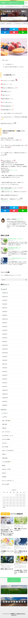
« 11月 (3, 507)
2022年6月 (4, 326)
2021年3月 (4, 379)
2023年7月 (4, 307)
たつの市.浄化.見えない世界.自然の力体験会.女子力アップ (20, 567)
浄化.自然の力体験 (19, 526)
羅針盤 (3, 465)
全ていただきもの (6, 431)
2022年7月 (4, 322)
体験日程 (4, 428)
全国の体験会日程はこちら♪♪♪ (8, 189)
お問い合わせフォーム (7, 200)
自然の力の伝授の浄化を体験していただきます (13, 67)
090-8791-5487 (13, 170)
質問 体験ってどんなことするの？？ (20, 529)
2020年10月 (5, 397)
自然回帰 (4, 476)
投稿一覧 (19, 219)
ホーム (2, 6)
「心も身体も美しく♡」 (9, 64)
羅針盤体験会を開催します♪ (14, 247)
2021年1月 (4, 386)
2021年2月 (4, 382)
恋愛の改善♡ (5, 458)
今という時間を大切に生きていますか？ (17, 258)
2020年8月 (4, 405)
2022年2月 (4, 337)
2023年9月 (4, 300)
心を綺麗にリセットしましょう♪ (7, 551)
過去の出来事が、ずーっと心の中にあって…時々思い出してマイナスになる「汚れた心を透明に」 (7, 532)
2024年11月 (5, 292)
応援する (4, 454)
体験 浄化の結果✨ (6, 420)
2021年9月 (4, 356)
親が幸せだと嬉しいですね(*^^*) (15, 238)
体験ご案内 (11, 17)
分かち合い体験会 (6, 439)
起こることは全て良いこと (8, 480)
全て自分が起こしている (7, 435)
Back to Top (14, 580)
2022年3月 (4, 334)
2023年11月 (5, 296)
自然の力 (4, 473)
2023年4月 (4, 315)
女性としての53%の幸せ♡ (8, 450)
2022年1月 (4, 341)
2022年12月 (5, 319)
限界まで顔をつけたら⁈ (7, 569)
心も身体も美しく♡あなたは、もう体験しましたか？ (20, 572)
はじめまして (5, 413)
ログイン (13, 275)
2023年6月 (4, 311)
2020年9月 (4, 401)
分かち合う (4, 443)
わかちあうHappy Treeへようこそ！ (13, 6)
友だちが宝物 (5, 446)
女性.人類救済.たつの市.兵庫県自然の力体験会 (12, 19)
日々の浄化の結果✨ (6, 461)
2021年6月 (4, 367)
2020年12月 (5, 390)
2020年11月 (5, 394)
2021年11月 (5, 349)
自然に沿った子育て (6, 469)
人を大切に (4, 416)
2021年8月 (4, 360)
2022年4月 (4, 330)
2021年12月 (5, 345)
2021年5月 (4, 371)
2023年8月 (4, 304)
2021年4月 (4, 375)
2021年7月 (4, 364)
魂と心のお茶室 (5, 484)
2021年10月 (5, 352)
